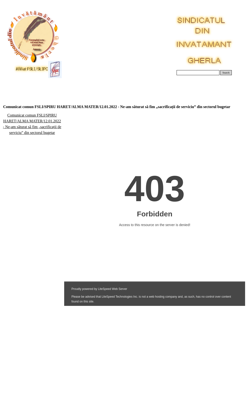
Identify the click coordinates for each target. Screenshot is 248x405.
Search (226, 72)
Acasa (15, 87)
